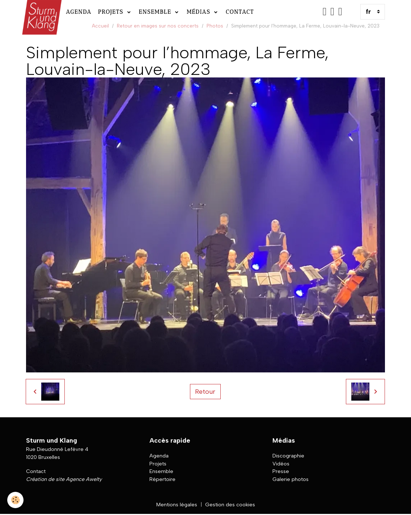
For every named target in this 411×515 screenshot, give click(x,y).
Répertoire (162, 479)
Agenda (79, 11)
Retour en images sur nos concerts (158, 26)
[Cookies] (15, 500)
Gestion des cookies (230, 504)
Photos (215, 26)
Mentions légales (176, 504)
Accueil (100, 26)
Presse (280, 471)
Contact (240, 11)
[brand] (41, 12)
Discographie (288, 455)
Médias (200, 11)
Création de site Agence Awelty (64, 479)
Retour (205, 392)
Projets (112, 11)
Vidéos (280, 463)
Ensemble (156, 11)
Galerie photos (290, 479)
